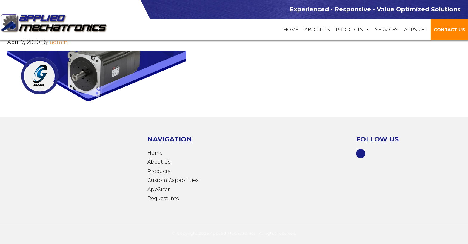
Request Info (163, 198)
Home (290, 29)
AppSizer (158, 189)
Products (352, 29)
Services (386, 29)
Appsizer (416, 29)
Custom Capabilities (172, 180)
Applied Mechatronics (59, 22)
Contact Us (449, 29)
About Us (317, 29)
